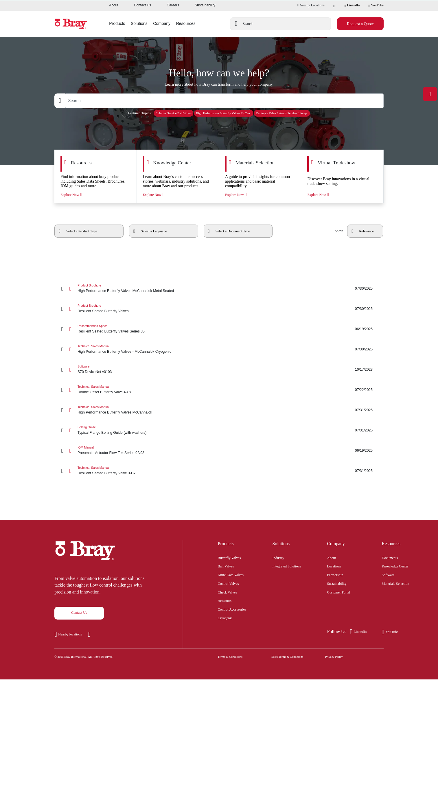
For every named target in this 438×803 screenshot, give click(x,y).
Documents (390, 557)
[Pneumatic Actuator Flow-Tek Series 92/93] (219, 450)
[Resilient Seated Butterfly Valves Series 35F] (219, 329)
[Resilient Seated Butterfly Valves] (219, 309)
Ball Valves (226, 565)
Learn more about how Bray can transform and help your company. (219, 84)
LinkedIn (352, 5)
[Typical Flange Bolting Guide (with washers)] (219, 430)
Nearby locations (70, 634)
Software (388, 574)
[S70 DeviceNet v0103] (219, 369)
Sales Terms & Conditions (287, 656)
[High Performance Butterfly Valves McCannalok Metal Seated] (219, 288)
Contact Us (142, 5)
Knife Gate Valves (231, 574)
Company (336, 543)
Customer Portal (338, 591)
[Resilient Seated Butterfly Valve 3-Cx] (219, 471)
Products (226, 543)
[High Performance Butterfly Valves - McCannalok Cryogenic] (219, 349)
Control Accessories (232, 608)
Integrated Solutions (287, 565)
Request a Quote (360, 24)
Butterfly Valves (229, 557)
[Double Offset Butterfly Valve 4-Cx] (219, 390)
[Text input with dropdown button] (224, 100)
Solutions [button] (139, 23)
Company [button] (161, 23)
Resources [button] (186, 23)
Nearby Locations (310, 5)
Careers (173, 5)
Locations (334, 565)
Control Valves (228, 583)
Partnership (335, 574)
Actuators (225, 600)
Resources (391, 543)
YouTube (375, 5)
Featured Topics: (140, 113)
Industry (278, 557)
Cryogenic (225, 617)
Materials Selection (395, 583)
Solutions (281, 543)
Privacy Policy (334, 656)
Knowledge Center (395, 565)
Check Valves (227, 591)
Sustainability (205, 5)
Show (339, 231)
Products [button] (117, 23)
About (113, 5)
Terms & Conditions (230, 656)
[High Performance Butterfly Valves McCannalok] (219, 410)
